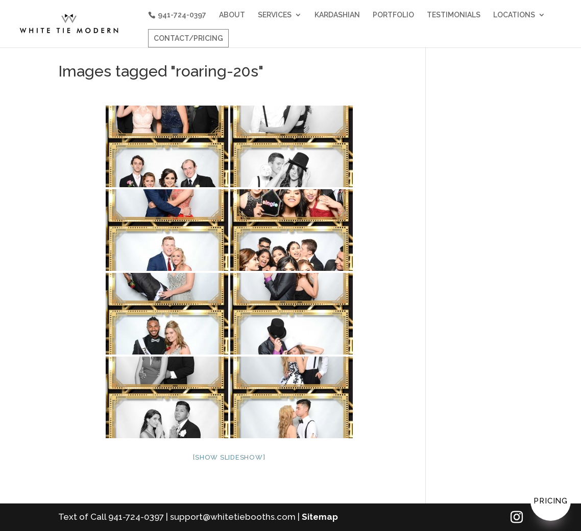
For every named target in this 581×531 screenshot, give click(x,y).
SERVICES (275, 15)
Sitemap (320, 517)
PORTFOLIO (393, 15)
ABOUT (232, 15)
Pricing (551, 500)
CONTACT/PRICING (188, 38)
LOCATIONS (514, 15)
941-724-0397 (182, 15)
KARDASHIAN (337, 15)
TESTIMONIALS (453, 15)
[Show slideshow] (229, 457)
